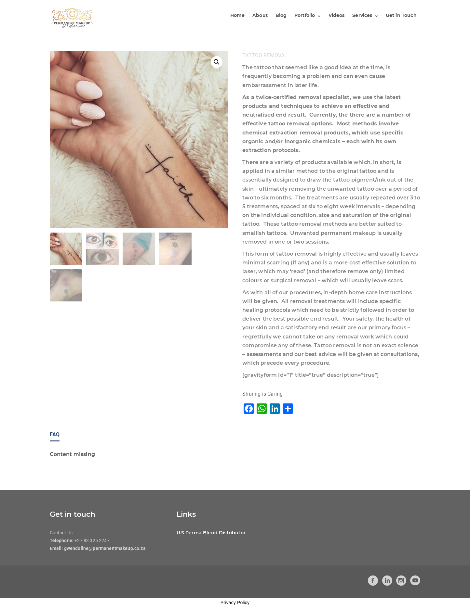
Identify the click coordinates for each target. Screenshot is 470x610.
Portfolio (305, 15)
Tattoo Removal (264, 55)
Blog (282, 15)
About (261, 15)
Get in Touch (401, 15)
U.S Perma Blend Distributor (211, 533)
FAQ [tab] (55, 434)
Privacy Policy (235, 602)
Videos (337, 15)
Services (362, 15)
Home (239, 15)
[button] (216, 62)
